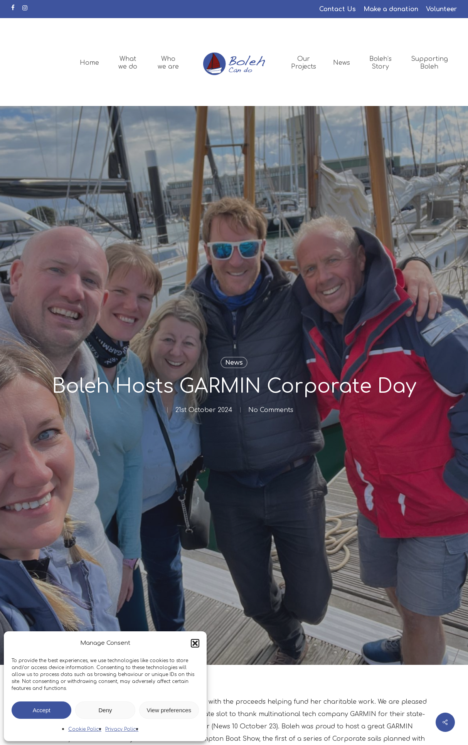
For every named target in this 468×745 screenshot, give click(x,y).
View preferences (169, 710)
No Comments (270, 410)
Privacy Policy (121, 729)
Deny (105, 710)
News (234, 362)
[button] (195, 643)
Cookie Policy (84, 729)
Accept (42, 710)
